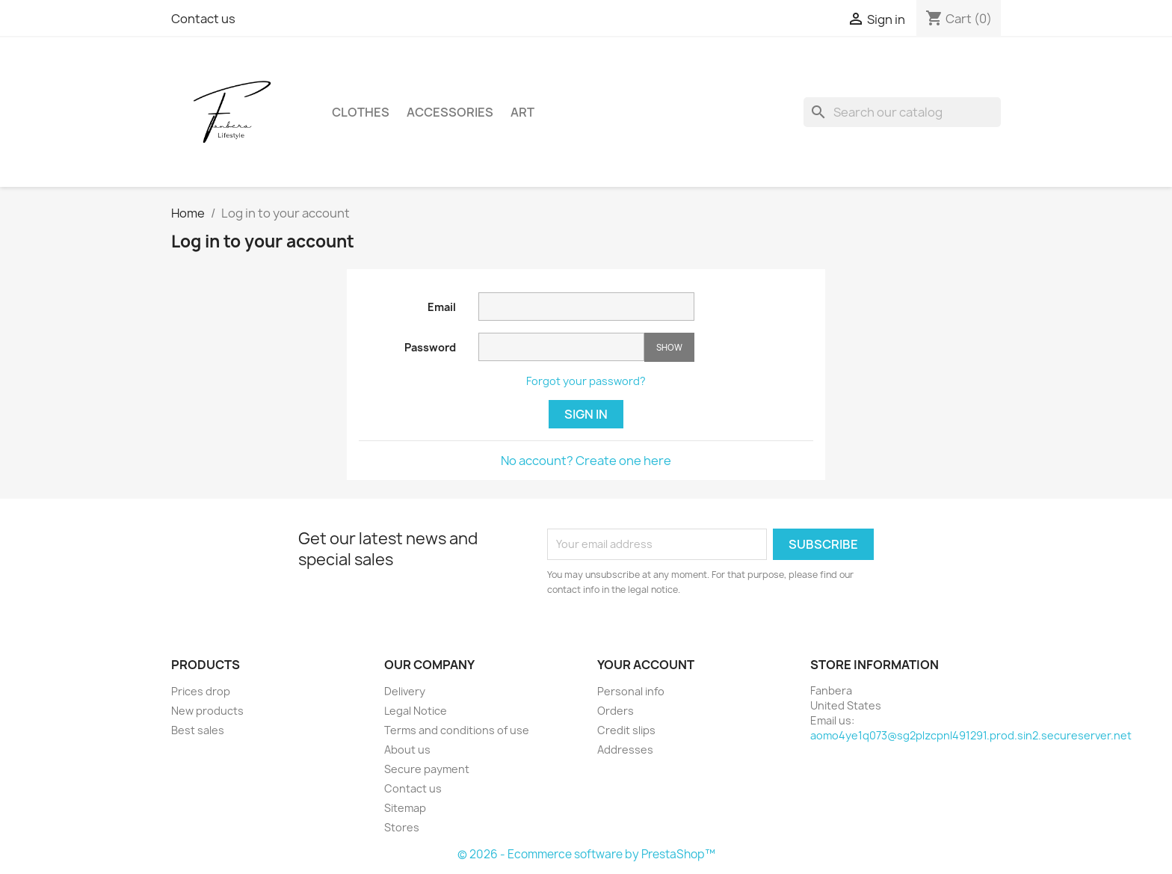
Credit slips (626, 730)
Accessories (450, 112)
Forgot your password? (586, 381)
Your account (645, 664)
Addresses (625, 749)
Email (442, 307)
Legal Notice (415, 711)
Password (430, 347)
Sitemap (405, 808)
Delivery (404, 691)
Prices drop (200, 691)
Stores (401, 827)
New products (207, 711)
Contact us (203, 18)
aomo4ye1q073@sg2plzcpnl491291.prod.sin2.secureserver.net (971, 735)
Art (522, 112)
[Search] (902, 112)
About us (407, 749)
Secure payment (426, 769)
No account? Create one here (586, 460)
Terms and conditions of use (456, 730)
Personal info (630, 691)
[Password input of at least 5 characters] (561, 347)
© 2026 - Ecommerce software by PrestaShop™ (586, 854)
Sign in (586, 414)
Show (669, 347)
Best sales (197, 730)
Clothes (360, 112)
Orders (615, 711)
